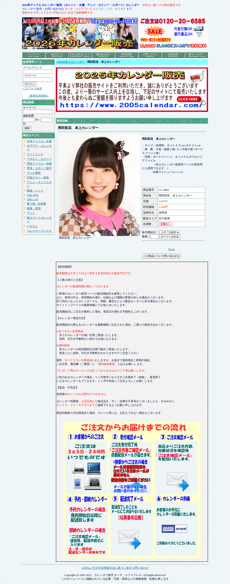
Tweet (171, 249)
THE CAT (32, 199)
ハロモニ (32, 226)
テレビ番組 (34, 172)
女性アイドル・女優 (39, 141)
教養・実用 (34, 208)
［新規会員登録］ (38, 95)
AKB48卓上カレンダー (70, 61)
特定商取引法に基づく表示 (115, 567)
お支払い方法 (89, 567)
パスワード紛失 (32, 88)
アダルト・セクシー (39, 158)
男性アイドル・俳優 (39, 163)
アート (31, 213)
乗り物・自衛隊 (36, 203)
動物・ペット (35, 190)
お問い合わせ (140, 567)
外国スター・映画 (38, 177)
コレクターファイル (39, 230)
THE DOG (33, 195)
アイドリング (35, 154)
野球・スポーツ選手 (39, 168)
